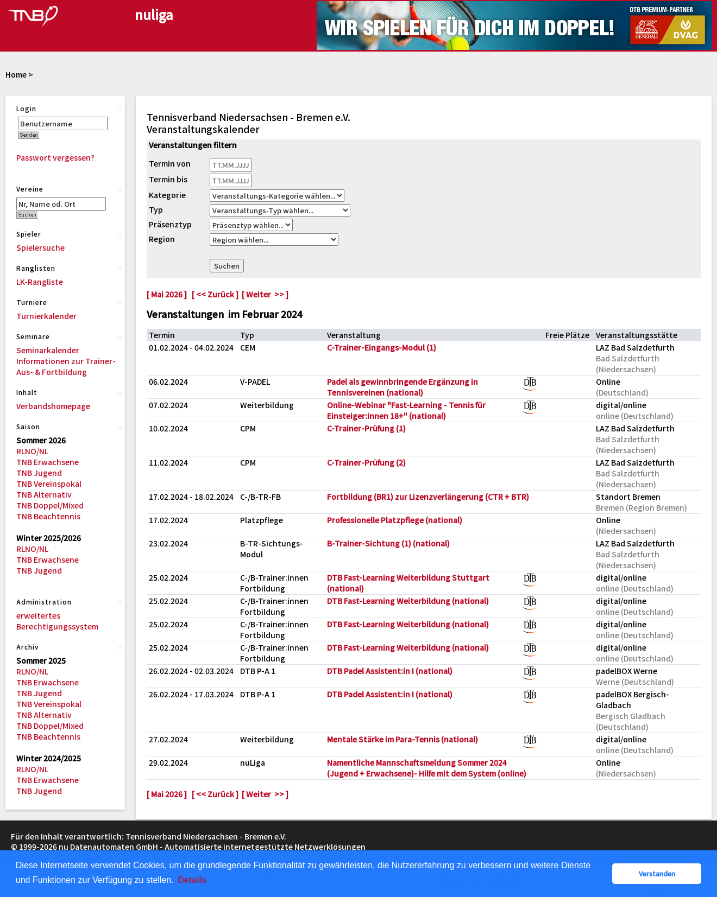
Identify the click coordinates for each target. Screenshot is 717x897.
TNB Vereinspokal (48, 483)
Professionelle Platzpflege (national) (394, 519)
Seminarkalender (47, 350)
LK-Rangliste (39, 281)
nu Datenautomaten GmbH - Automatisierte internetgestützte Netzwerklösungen (212, 846)
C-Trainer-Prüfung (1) (366, 428)
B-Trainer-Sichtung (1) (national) (388, 543)
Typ (156, 209)
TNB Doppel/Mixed (50, 505)
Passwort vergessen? (55, 157)
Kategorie (167, 194)
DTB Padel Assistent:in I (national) (389, 670)
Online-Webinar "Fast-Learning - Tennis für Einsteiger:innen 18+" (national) (406, 410)
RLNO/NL (32, 451)
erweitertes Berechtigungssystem (57, 621)
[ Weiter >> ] (265, 294)
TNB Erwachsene (47, 461)
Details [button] (192, 880)
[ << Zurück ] (215, 294)
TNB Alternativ (44, 494)
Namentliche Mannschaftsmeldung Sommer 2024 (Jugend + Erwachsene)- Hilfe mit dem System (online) (426, 768)
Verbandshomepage (53, 405)
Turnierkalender (46, 315)
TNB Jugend (39, 472)
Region (162, 238)
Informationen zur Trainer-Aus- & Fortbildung (66, 366)
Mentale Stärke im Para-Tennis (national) (402, 739)
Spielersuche (40, 247)
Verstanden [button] (657, 873)
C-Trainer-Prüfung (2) (366, 462)
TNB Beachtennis (48, 516)
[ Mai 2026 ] (167, 294)
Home (16, 74)
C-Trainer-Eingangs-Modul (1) (381, 347)
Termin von (170, 163)
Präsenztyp (170, 224)
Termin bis (168, 179)
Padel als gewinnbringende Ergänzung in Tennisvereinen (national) (402, 387)
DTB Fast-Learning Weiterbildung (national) (408, 600)
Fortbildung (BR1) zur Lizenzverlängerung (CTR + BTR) (428, 496)
